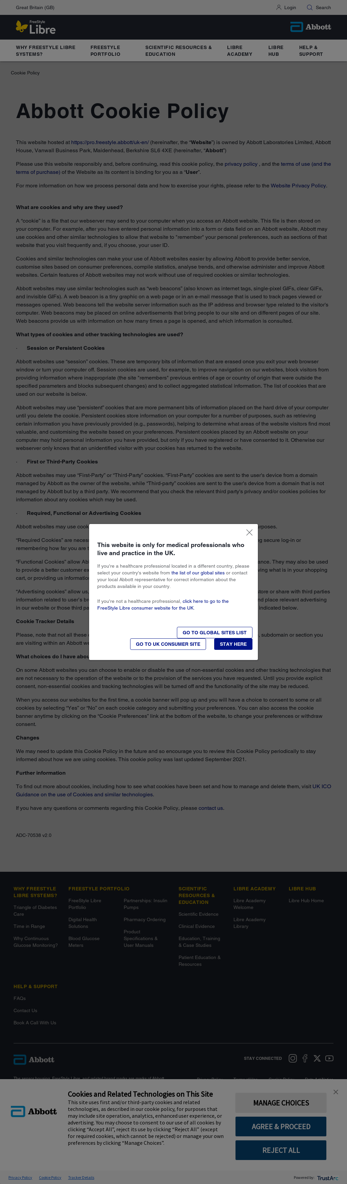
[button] (233, 644)
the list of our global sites (198, 572)
